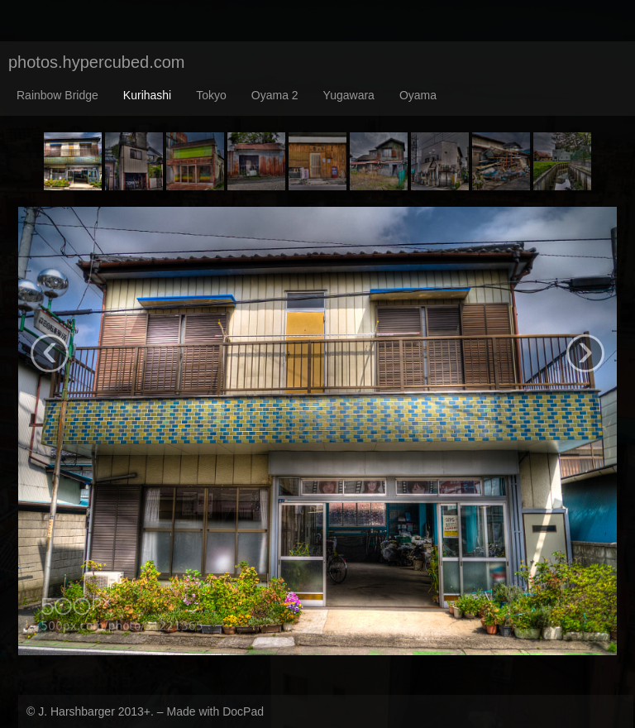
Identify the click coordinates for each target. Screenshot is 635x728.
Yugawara (349, 95)
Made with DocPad (215, 711)
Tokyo (211, 95)
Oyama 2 (274, 95)
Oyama (418, 95)
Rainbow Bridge (57, 95)
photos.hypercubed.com (96, 62)
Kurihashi (147, 95)
